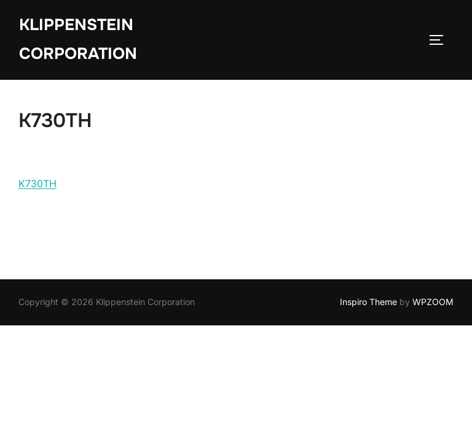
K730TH (37, 183)
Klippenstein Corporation (78, 39)
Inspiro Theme (368, 302)
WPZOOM (433, 302)
